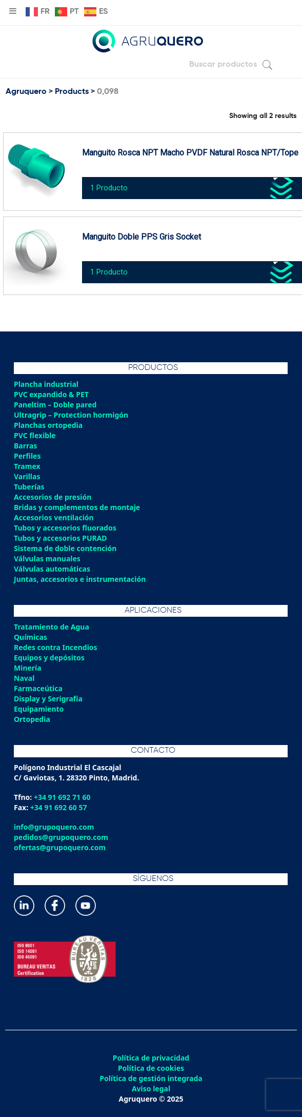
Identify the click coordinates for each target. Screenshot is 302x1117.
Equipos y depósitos (49, 657)
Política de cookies (151, 1068)
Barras (25, 445)
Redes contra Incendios (55, 647)
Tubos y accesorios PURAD (60, 538)
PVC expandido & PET (51, 394)
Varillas (27, 476)
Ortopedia (32, 719)
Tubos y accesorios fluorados (65, 528)
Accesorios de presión (52, 497)
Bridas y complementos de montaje (77, 507)
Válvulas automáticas (52, 569)
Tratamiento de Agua (51, 627)
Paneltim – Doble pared (55, 404)
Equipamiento (39, 709)
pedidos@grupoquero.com (61, 837)
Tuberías (29, 487)
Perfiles (27, 456)
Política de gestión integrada (150, 1078)
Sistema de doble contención (65, 548)
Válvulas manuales (47, 558)
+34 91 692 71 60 (62, 797)
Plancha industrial (46, 384)
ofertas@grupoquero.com (60, 847)
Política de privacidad (151, 1058)
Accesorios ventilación (54, 517)
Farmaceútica (38, 688)
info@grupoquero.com (54, 827)
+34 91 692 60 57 (58, 807)
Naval (24, 678)
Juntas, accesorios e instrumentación (80, 579)
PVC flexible (35, 435)
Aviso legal (151, 1088)
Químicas (30, 637)
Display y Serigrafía (48, 698)
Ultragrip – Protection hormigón (71, 415)
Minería (28, 668)
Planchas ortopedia (48, 425)
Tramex (27, 466)
